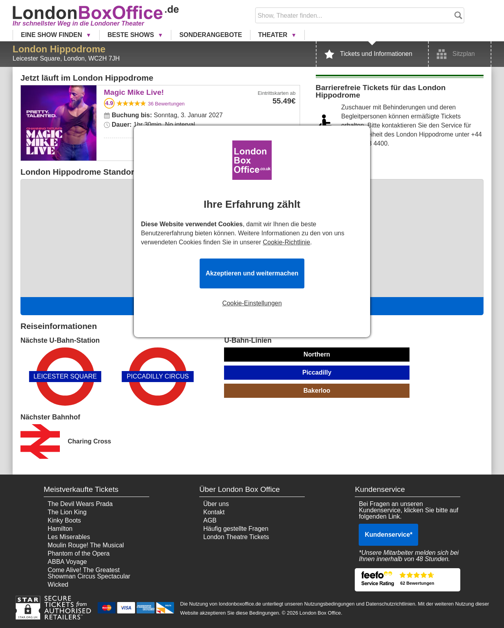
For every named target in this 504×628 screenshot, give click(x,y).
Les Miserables (69, 537)
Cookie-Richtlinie (286, 242)
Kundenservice (388, 534)
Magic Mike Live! (58, 90)
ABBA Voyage (67, 561)
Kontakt (213, 512)
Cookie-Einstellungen (252, 303)
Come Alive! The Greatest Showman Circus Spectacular (89, 573)
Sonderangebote (210, 34)
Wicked (58, 584)
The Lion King (67, 512)
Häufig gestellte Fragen (235, 528)
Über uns (216, 504)
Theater (273, 34)
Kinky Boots (64, 520)
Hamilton (60, 528)
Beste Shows (131, 34)
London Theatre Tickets (236, 537)
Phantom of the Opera (78, 553)
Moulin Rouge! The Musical (86, 545)
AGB (210, 520)
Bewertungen (166, 104)
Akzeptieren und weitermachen (252, 273)
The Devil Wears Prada (80, 504)
